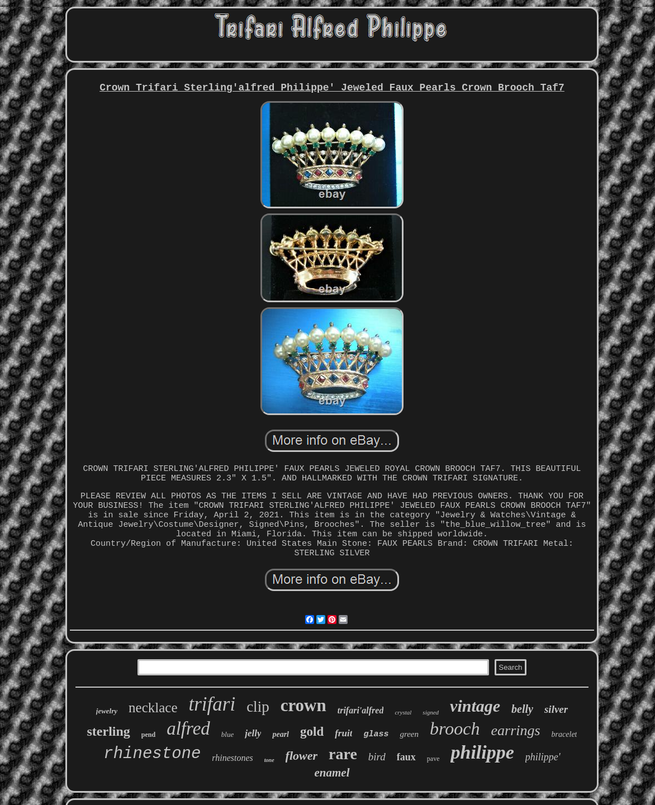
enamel (332, 772)
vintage (475, 706)
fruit (343, 733)
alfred (188, 728)
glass (375, 734)
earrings (515, 730)
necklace (153, 707)
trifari (212, 704)
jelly (253, 733)
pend (148, 735)
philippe (482, 752)
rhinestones (232, 758)
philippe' (543, 757)
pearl (280, 734)
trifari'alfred (361, 710)
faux (406, 757)
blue (227, 734)
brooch (455, 728)
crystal (403, 712)
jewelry (106, 711)
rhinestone (152, 754)
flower (301, 756)
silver (556, 709)
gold (312, 732)
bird (377, 757)
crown (303, 705)
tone (269, 760)
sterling (108, 731)
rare (343, 754)
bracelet (564, 734)
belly (522, 709)
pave (433, 759)
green (409, 734)
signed (431, 712)
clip (257, 706)
